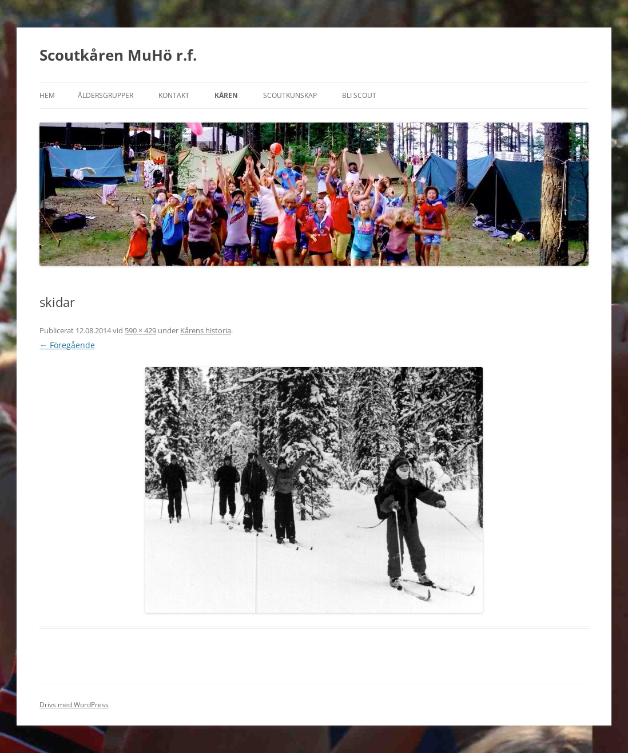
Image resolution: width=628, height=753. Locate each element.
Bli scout (359, 95)
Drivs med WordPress (74, 704)
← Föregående (67, 345)
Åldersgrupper (105, 95)
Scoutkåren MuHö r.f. (118, 55)
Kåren (226, 95)
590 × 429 (140, 330)
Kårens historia (205, 330)
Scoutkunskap (290, 95)
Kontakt (173, 95)
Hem (47, 95)
